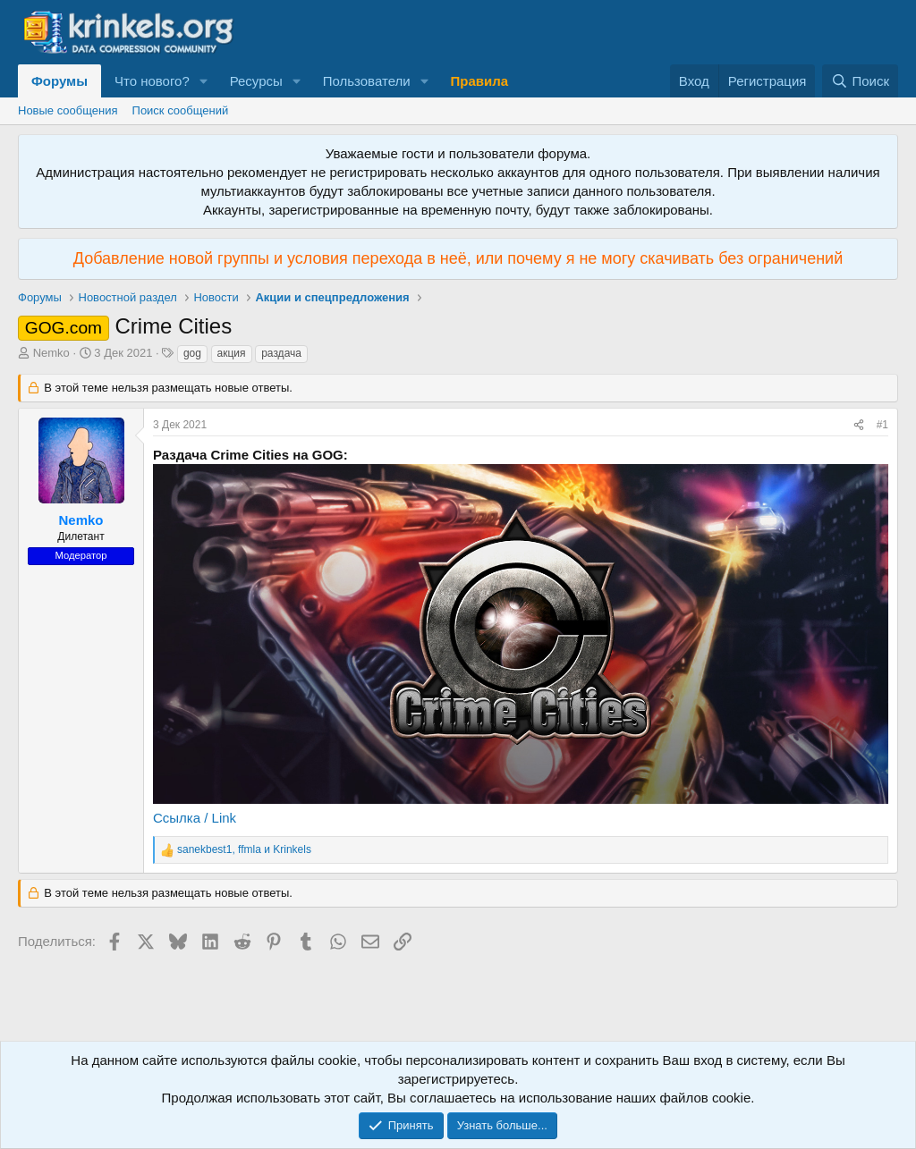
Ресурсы (256, 81)
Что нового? (152, 81)
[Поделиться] (858, 425)
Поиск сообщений (180, 110)
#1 (882, 424)
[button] (203, 80)
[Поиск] (860, 80)
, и (244, 849)
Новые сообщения (68, 110)
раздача (281, 353)
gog (192, 353)
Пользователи (367, 81)
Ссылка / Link (194, 817)
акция (231, 353)
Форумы (59, 81)
